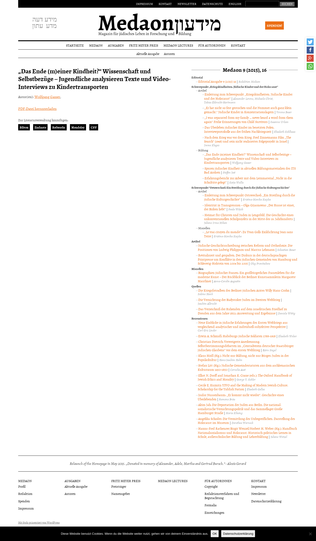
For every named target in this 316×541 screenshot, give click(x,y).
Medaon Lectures (178, 45)
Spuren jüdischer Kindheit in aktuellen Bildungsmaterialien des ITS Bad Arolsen (249, 170)
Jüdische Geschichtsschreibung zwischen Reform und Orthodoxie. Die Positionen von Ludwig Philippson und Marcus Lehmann (245, 247)
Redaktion (25, 493)
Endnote (40, 127)
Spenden (24, 501)
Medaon (96, 45)
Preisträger (118, 486)
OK (214, 533)
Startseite (75, 45)
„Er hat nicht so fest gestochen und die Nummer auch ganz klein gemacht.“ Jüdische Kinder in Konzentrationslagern (247, 109)
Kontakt (165, 3)
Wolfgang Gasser (47, 96)
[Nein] (310, 533)
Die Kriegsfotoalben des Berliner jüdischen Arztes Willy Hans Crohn (243, 290)
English (235, 3)
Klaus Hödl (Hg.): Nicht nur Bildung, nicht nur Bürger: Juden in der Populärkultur (243, 357)
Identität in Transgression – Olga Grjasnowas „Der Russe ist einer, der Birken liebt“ (249, 207)
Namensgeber (120, 493)
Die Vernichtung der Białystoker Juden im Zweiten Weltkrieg (239, 299)
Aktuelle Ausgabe (147, 53)
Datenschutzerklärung (266, 501)
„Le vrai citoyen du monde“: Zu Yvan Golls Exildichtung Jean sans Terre (248, 233)
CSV (94, 127)
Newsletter (186, 3)
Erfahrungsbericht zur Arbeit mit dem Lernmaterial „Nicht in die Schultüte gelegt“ (248, 180)
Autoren (169, 53)
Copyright (211, 486)
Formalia (211, 505)
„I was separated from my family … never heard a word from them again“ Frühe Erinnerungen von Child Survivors (248, 119)
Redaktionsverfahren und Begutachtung (222, 495)
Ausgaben (116, 45)
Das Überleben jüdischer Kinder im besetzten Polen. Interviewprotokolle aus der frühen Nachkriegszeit (239, 129)
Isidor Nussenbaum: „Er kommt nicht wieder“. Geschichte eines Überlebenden (241, 396)
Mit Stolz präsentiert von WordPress (39, 523)
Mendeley (78, 127)
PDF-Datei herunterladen (37, 108)
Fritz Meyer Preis (143, 45)
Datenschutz (212, 3)
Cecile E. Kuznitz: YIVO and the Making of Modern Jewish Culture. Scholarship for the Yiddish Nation (243, 387)
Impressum (144, 3)
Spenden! (274, 25)
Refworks (58, 127)
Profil (21, 486)
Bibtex (24, 127)
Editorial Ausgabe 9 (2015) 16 (217, 81)
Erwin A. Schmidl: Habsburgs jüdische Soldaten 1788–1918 (237, 335)
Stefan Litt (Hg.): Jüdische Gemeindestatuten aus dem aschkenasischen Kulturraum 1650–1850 (246, 367)
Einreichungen (214, 512)
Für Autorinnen (212, 45)
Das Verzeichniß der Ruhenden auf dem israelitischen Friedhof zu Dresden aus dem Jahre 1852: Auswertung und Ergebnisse (242, 311)
